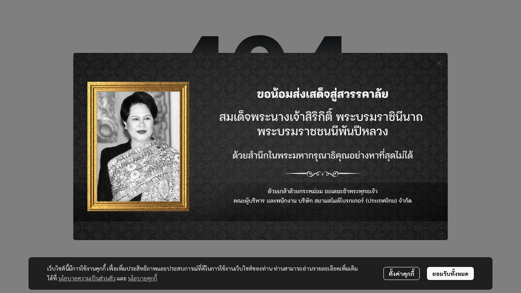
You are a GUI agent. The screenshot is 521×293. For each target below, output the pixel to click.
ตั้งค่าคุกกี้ (401, 273)
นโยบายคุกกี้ (142, 278)
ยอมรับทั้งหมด (450, 273)
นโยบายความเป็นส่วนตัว (87, 278)
